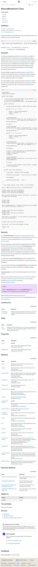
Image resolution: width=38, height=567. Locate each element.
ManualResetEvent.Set (8, 253)
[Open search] (32, 2)
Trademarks (23, 565)
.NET (7, 4)
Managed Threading (8, 516)
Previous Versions (11, 563)
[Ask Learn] (29, 5)
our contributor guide (10, 529)
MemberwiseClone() (6, 408)
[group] (19, 43)
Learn (2, 4)
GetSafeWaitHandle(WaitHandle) (8, 481)
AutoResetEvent (4, 67)
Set (29, 63)
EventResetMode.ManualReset (8, 282)
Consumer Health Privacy (6, 565)
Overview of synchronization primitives (13, 517)
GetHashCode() (5, 385)
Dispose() (3, 367)
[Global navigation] (1, 2)
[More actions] (36, 5)
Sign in (35, 1)
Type (16, 397)
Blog (18, 563)
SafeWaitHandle (5, 349)
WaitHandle (25, 47)
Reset (19, 74)
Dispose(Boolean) (5, 373)
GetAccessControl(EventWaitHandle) (9, 476)
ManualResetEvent (25, 56)
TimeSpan (20, 454)
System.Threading (10, 28)
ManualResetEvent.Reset (14, 246)
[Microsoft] (19, 2)
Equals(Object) (5, 380)
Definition (4, 14)
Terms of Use (16, 565)
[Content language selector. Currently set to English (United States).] (7, 560)
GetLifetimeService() (6, 389)
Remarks (4, 18)
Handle (3, 343)
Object (8, 47)
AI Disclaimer (3, 563)
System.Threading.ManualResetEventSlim (10, 297)
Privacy (28, 563)
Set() (3, 423)
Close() (3, 363)
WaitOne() (4, 432)
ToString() (4, 428)
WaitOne (29, 61)
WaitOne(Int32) (5, 446)
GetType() (4, 397)
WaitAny (34, 272)
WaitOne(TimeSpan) (6, 461)
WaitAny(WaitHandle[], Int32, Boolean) (21, 327)
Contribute (23, 563)
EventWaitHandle (11, 49)
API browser (12, 4)
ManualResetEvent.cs (9, 32)
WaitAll (28, 272)
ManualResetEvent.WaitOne (25, 249)
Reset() (16, 260)
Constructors (5, 20)
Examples (4, 16)
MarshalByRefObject (16, 47)
